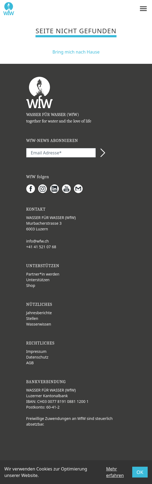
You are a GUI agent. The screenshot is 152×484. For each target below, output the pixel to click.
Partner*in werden (43, 274)
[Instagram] (44, 188)
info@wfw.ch (37, 241)
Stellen (32, 318)
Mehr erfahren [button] (115, 472)
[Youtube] (68, 188)
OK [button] (140, 472)
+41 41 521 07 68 (41, 246)
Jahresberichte (39, 312)
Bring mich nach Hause (76, 52)
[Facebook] (32, 188)
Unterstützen (38, 279)
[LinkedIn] (56, 188)
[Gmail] (80, 188)
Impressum (36, 351)
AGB (30, 362)
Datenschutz (37, 357)
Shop (30, 285)
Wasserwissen (38, 324)
